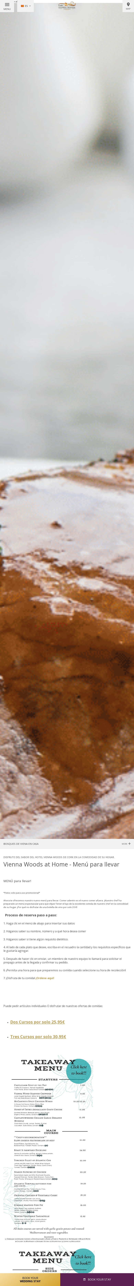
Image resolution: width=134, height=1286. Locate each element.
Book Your (30, 1279)
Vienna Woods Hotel (67, 6)
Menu (7, 9)
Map (128, 6)
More (126, 844)
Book (99, 1279)
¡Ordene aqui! (45, 978)
